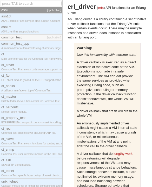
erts (101, 8)
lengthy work (123, 154)
